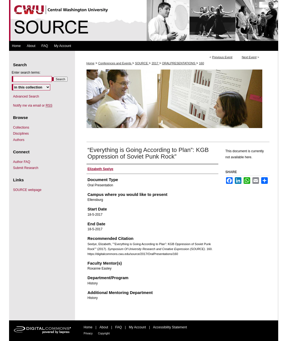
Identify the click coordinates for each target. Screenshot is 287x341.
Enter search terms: (26, 72)
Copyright (104, 333)
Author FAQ (21, 162)
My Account (137, 327)
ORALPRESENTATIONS (179, 63)
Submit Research (25, 168)
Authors (18, 140)
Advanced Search (26, 96)
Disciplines (21, 133)
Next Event (249, 57)
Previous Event (222, 57)
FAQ (118, 327)
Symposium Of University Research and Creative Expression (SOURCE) (143, 20)
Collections (21, 127)
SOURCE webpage (27, 190)
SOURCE (142, 63)
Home (90, 63)
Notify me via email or (32, 105)
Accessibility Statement (170, 327)
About (103, 327)
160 (201, 63)
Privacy (88, 333)
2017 (155, 63)
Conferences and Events (115, 63)
